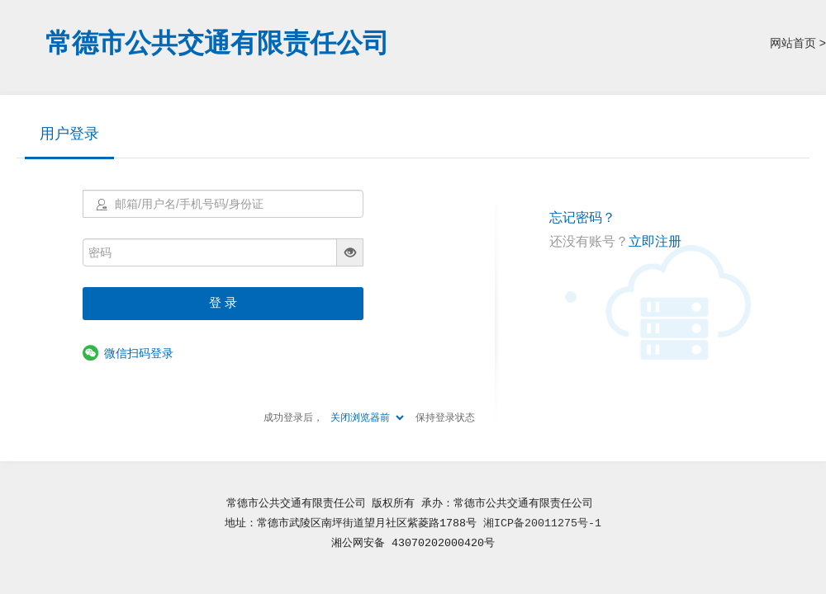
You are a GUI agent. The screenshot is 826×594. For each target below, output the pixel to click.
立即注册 (655, 241)
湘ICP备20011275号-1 (542, 523)
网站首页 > (798, 43)
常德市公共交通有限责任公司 (217, 43)
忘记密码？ (582, 217)
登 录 (223, 302)
